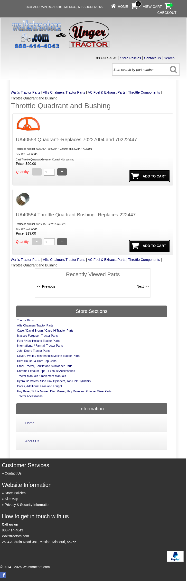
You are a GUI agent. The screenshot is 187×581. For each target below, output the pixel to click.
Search (169, 58)
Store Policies (130, 58)
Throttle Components (144, 92)
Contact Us (152, 58)
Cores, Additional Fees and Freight (39, 386)
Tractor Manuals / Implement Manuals (41, 376)
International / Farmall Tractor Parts (40, 345)
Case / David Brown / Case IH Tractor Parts (45, 330)
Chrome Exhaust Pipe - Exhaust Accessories (46, 371)
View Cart (152, 7)
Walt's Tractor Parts (25, 92)
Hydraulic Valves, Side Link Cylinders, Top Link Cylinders (54, 381)
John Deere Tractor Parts (33, 350)
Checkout (167, 13)
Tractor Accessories (30, 396)
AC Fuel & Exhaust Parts (106, 92)
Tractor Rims (25, 320)
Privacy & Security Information (27, 505)
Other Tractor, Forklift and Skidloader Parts (44, 366)
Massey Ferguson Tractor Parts (37, 335)
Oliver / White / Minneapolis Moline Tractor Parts (48, 356)
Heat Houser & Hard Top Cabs (36, 361)
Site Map (11, 499)
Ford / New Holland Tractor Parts (38, 341)
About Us (32, 441)
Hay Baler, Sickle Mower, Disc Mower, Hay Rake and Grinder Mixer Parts (64, 391)
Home (123, 7)
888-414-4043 (12, 530)
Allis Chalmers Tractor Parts (64, 92)
